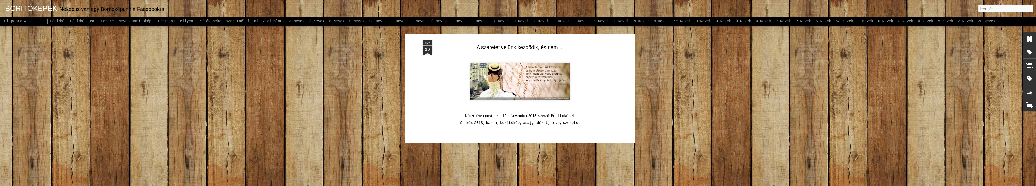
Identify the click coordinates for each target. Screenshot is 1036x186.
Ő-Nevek (763, 21)
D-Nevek (399, 21)
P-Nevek (783, 21)
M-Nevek (641, 21)
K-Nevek (601, 21)
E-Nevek (419, 21)
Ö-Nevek (743, 21)
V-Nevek (945, 21)
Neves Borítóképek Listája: (147, 21)
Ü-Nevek (925, 21)
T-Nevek (865, 21)
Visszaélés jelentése (575, 183)
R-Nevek (803, 21)
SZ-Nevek (844, 21)
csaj (527, 95)
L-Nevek (621, 21)
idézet (541, 95)
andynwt (521, 183)
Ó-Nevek (723, 21)
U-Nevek (885, 21)
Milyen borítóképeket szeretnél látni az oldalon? (232, 21)
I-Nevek (541, 21)
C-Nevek (356, 21)
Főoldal (57, 21)
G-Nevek (479, 21)
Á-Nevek (317, 21)
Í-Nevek (561, 21)
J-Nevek (581, 21)
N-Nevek (661, 21)
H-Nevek (521, 21)
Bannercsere (102, 21)
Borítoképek (563, 88)
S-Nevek (823, 21)
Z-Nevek (965, 21)
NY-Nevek (682, 21)
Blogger (551, 183)
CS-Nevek (378, 21)
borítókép (510, 95)
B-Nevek (336, 21)
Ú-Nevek (905, 21)
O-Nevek (703, 21)
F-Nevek (459, 21)
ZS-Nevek (986, 21)
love (555, 95)
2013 (478, 95)
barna (491, 95)
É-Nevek (439, 21)
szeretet (571, 95)
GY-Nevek (500, 21)
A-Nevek (297, 21)
